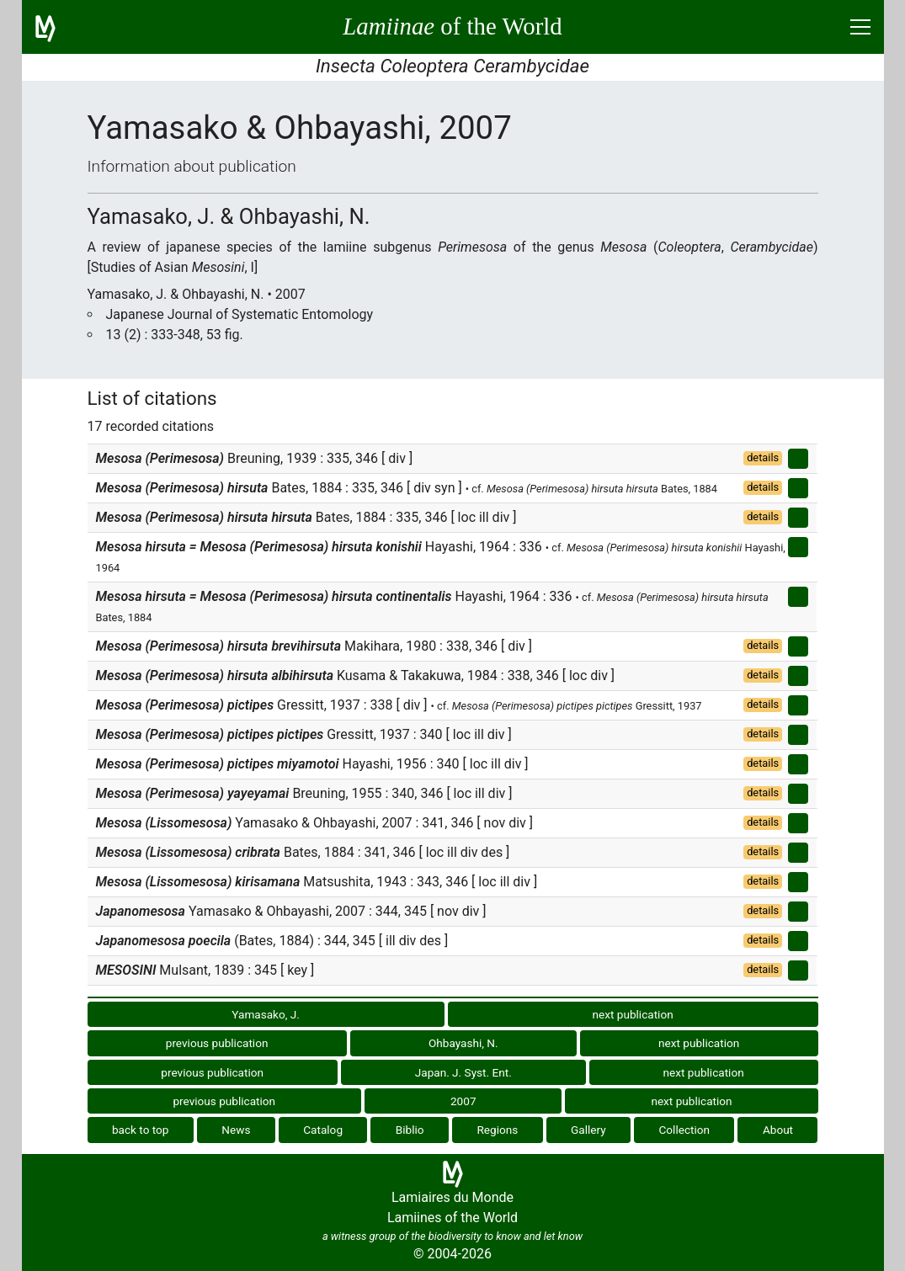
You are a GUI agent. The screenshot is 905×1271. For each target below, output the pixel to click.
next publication (633, 1014)
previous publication (217, 1043)
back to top (140, 1129)
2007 (463, 1101)
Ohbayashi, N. (463, 1043)
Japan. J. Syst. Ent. (463, 1072)
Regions (497, 1129)
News (235, 1129)
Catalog (323, 1129)
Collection (685, 1129)
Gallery (588, 1129)
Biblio (410, 1129)
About (778, 1129)
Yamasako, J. (266, 1014)
